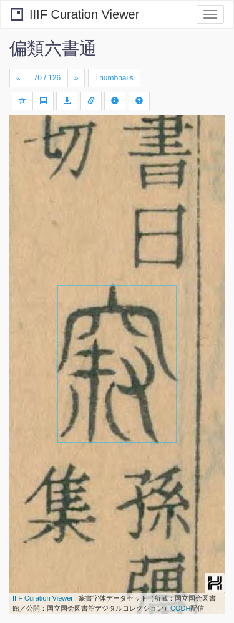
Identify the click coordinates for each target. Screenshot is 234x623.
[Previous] (18, 78)
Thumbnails (114, 78)
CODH (180, 608)
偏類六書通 (53, 48)
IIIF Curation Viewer (75, 14)
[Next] (76, 78)
